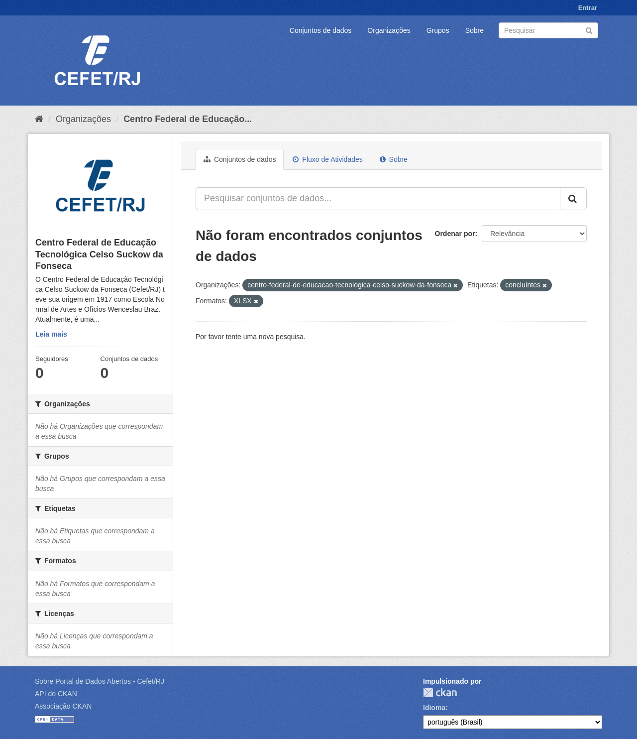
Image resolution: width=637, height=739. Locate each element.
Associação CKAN (63, 706)
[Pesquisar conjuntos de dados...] (378, 198)
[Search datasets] (548, 30)
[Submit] (589, 29)
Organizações (388, 30)
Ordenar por (455, 234)
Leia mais (51, 334)
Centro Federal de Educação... (187, 119)
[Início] (39, 119)
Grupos (437, 30)
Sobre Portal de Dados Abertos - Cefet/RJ (99, 681)
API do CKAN (56, 694)
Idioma (434, 708)
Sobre (474, 30)
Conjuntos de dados (321, 30)
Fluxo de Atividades (327, 159)
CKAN (440, 692)
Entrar (587, 7)
